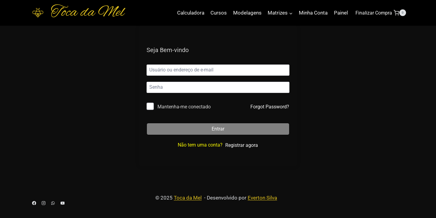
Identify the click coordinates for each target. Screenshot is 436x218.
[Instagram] (43, 203)
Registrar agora (241, 145)
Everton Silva (262, 198)
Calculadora (190, 13)
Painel (341, 13)
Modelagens (247, 13)
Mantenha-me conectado (184, 107)
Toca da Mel (188, 198)
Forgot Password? (269, 107)
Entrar (218, 129)
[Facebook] (34, 203)
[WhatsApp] (53, 203)
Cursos (218, 13)
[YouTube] (62, 203)
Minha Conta (313, 13)
